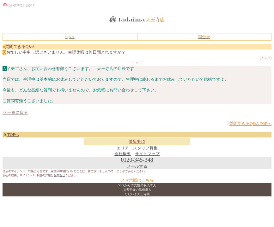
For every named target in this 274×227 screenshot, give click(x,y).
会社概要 (122, 153)
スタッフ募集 (145, 148)
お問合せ (59, 175)
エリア (123, 148)
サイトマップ (147, 153)
